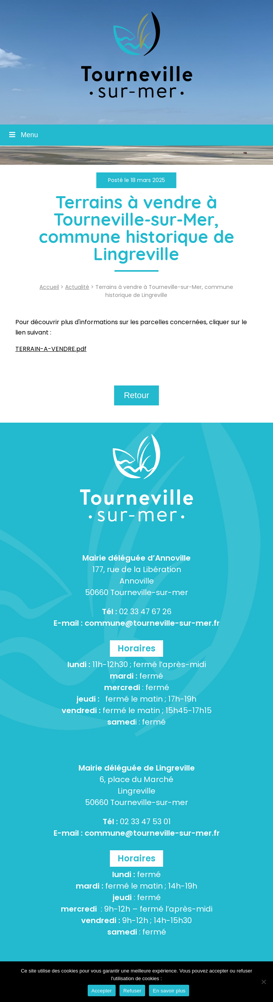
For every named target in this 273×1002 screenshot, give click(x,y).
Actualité (77, 287)
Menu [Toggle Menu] (23, 135)
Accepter (102, 991)
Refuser (132, 991)
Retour (136, 395)
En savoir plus (169, 991)
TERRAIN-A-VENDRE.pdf (51, 348)
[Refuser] (263, 982)
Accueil (49, 287)
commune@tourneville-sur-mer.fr (152, 623)
